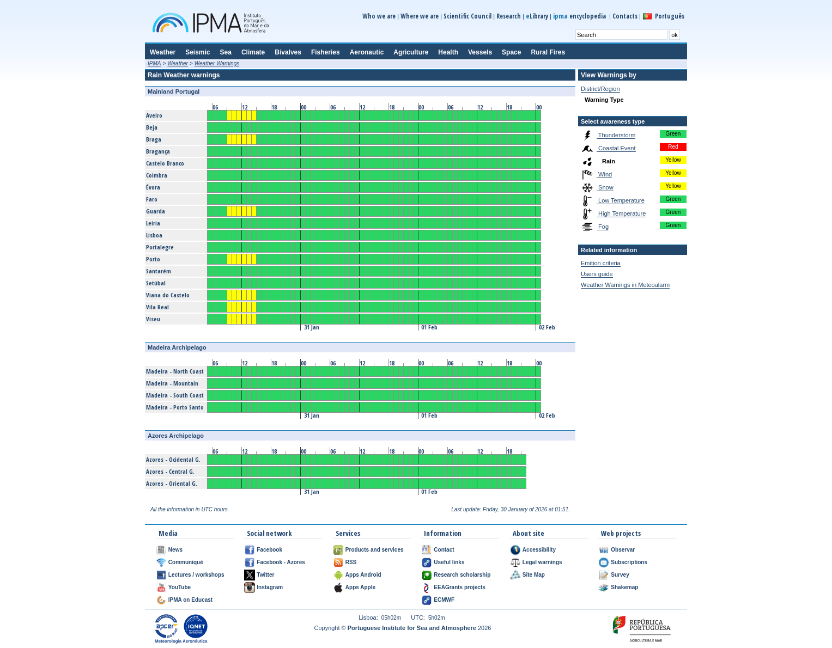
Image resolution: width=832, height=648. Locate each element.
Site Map (534, 575)
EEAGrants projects (459, 587)
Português (669, 16)
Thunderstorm (616, 135)
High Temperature (621, 213)
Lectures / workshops (196, 575)
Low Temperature (621, 200)
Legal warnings (542, 562)
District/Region (600, 88)
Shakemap (624, 587)
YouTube (179, 587)
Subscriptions (629, 562)
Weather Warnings (217, 63)
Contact (444, 550)
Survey (620, 575)
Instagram (270, 587)
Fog (603, 226)
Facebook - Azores (281, 562)
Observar (623, 550)
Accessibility (539, 550)
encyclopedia (580, 16)
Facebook (269, 550)
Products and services (374, 550)
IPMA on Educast (190, 600)
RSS (351, 562)
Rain (607, 161)
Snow (605, 187)
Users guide (597, 274)
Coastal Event (616, 148)
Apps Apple (360, 587)
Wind (604, 174)
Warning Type (604, 99)
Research (508, 16)
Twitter (265, 575)
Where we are (419, 16)
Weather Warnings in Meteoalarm (625, 285)
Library (537, 16)
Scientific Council (467, 16)
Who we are (379, 16)
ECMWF (444, 600)
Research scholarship (462, 575)
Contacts (624, 16)
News (175, 550)
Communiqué (185, 562)
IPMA (154, 63)
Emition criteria (601, 263)
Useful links (449, 562)
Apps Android (363, 575)
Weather (177, 63)
